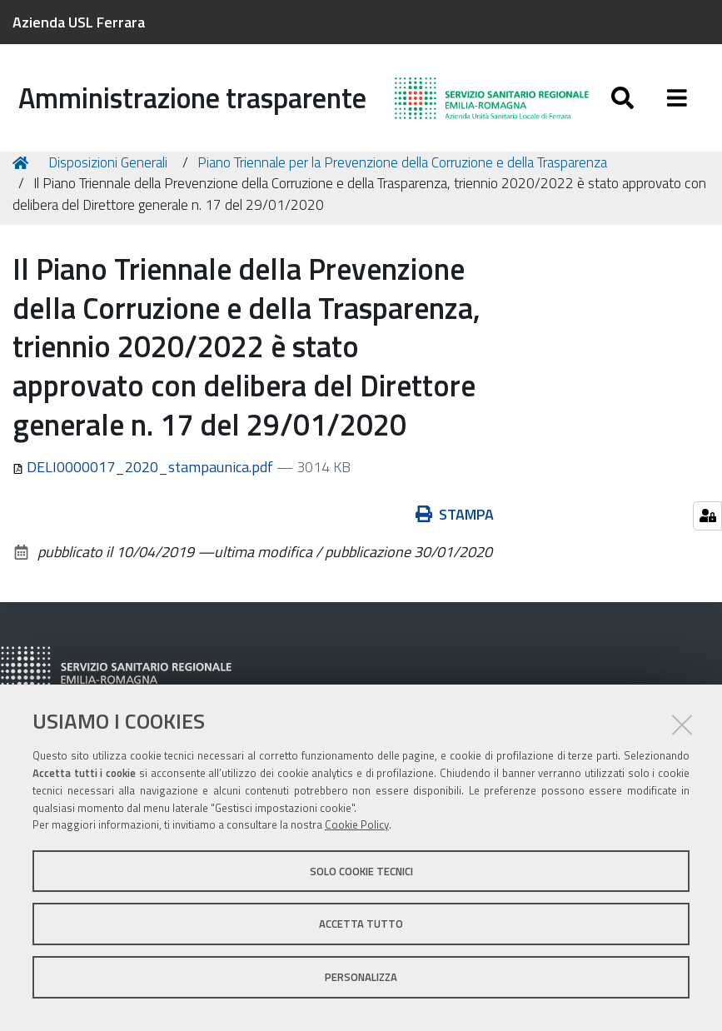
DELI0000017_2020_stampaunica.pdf (144, 472)
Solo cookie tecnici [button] (361, 871)
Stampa (455, 520)
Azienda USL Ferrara (78, 22)
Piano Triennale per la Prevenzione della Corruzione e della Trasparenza (402, 168)
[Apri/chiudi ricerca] (622, 98)
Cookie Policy (357, 824)
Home (23, 168)
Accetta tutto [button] (361, 923)
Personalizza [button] (361, 977)
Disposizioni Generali (107, 168)
